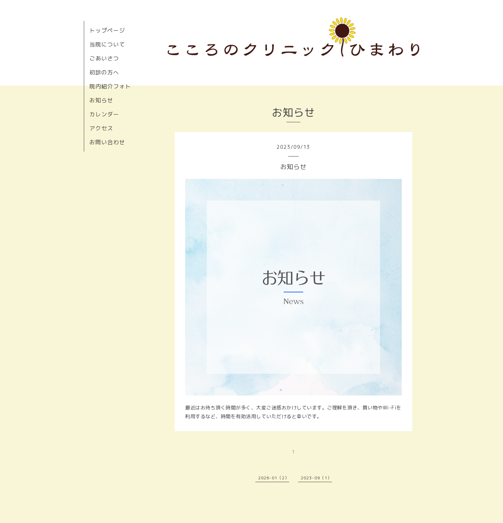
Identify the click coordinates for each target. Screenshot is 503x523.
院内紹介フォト (110, 86)
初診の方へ (104, 72)
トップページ (107, 30)
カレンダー (104, 114)
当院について (107, 44)
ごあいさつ (104, 58)
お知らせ (101, 100)
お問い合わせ (107, 142)
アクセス (101, 128)
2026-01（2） (273, 478)
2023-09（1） (316, 478)
